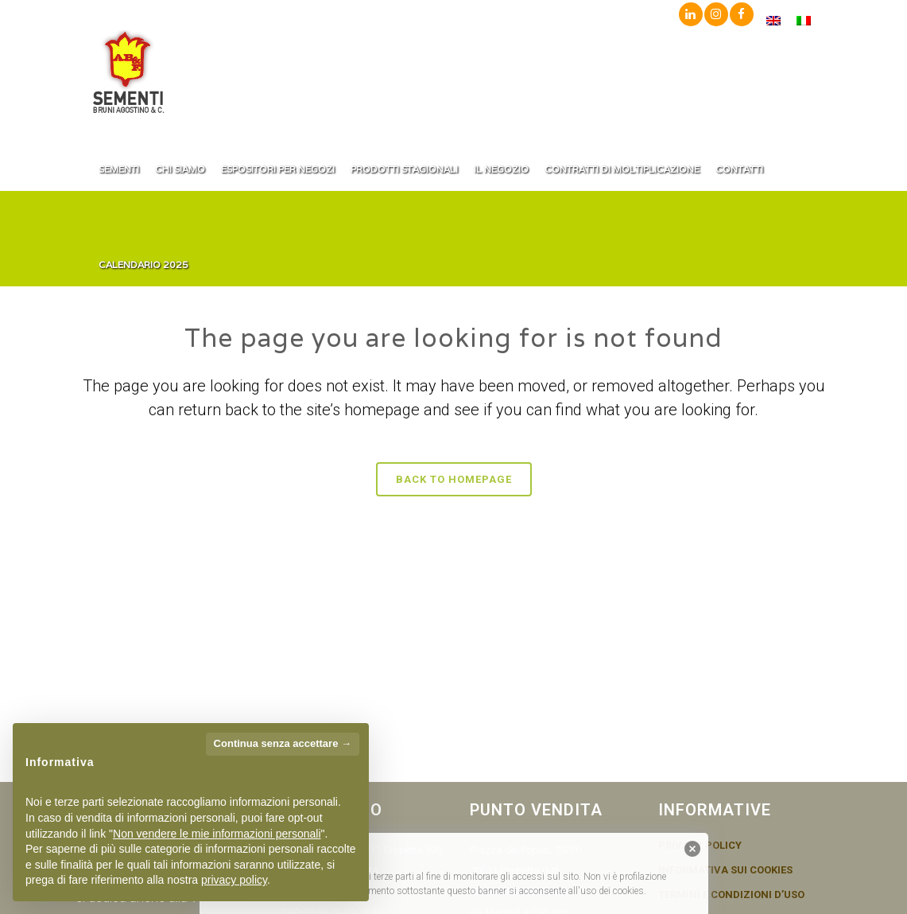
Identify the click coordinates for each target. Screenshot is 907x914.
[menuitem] (773, 20)
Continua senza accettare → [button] (282, 743)
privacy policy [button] (234, 879)
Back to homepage (454, 479)
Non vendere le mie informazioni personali (216, 833)
